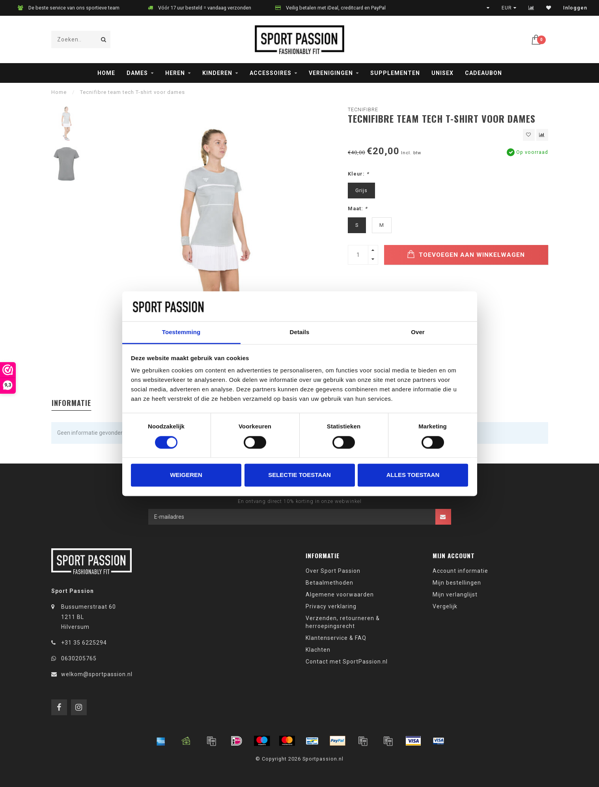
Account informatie (460, 571)
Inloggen (575, 8)
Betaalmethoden (329, 583)
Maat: (358, 208)
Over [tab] (418, 332)
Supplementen (395, 73)
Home (106, 73)
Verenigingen (331, 73)
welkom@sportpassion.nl (96, 674)
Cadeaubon (483, 73)
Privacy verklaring (331, 606)
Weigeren (186, 475)
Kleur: (358, 174)
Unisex (442, 73)
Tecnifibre (363, 109)
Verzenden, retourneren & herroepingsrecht (343, 622)
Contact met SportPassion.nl (347, 661)
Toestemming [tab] (181, 332)
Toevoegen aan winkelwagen (466, 254)
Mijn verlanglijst (455, 594)
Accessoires (270, 73)
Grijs (361, 190)
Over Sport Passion (333, 571)
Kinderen (217, 73)
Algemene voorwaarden (340, 594)
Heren (175, 73)
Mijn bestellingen (457, 583)
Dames (137, 73)
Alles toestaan (412, 475)
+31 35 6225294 (84, 642)
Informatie (71, 403)
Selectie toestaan (299, 475)
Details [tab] (300, 332)
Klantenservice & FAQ (336, 638)
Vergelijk (445, 606)
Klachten (318, 650)
